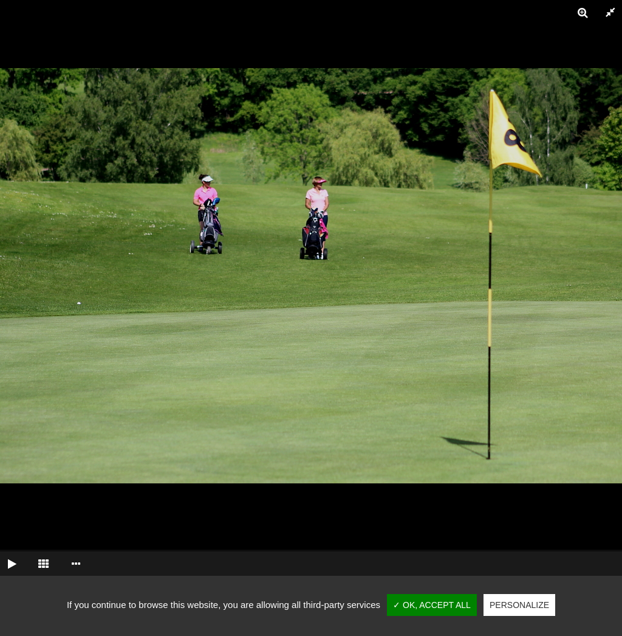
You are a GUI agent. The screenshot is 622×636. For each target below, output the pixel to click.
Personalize (519, 605)
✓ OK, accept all (432, 605)
